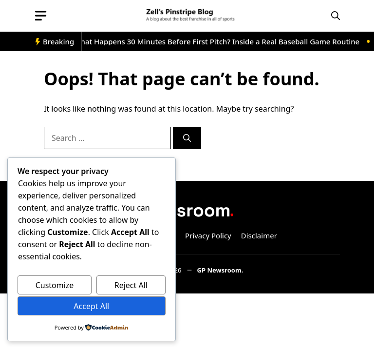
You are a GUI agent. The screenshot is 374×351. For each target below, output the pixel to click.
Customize (55, 285)
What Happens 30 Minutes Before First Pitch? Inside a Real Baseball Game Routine (218, 41)
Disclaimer (259, 235)
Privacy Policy (208, 235)
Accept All (91, 306)
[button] (335, 16)
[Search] (187, 138)
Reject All (131, 285)
